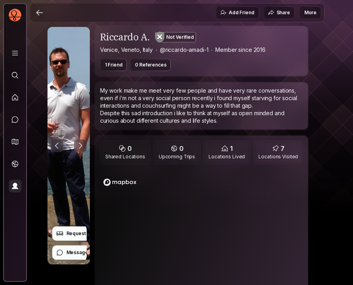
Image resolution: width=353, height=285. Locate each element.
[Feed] (15, 97)
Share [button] (279, 13)
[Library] (15, 53)
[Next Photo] (80, 145)
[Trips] (15, 164)
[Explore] (15, 75)
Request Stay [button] (76, 233)
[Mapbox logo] (119, 182)
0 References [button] (150, 65)
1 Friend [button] (114, 65)
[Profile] (15, 186)
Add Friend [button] (237, 13)
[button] (15, 141)
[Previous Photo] (57, 145)
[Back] (39, 12)
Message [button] (72, 252)
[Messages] (15, 119)
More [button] (310, 12)
